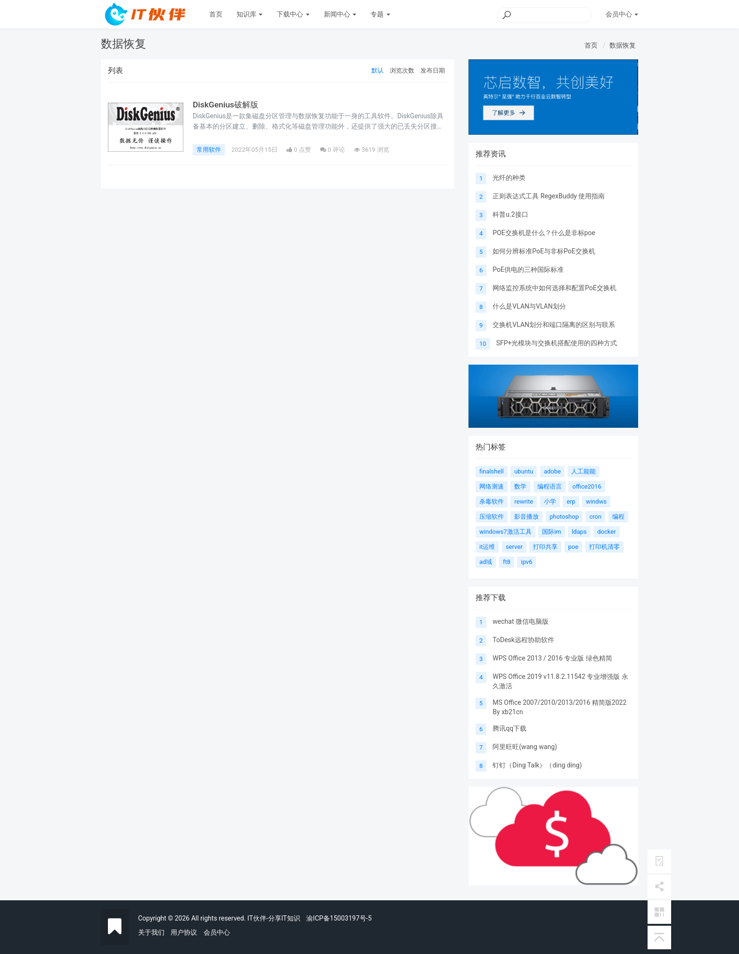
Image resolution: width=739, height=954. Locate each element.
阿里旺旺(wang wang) (525, 746)
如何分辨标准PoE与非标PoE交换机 (544, 251)
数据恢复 (622, 45)
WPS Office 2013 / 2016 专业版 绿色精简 (552, 658)
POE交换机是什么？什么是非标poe (544, 232)
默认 (377, 70)
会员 (622, 14)
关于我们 (151, 932)
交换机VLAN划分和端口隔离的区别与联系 (554, 324)
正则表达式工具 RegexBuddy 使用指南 (549, 196)
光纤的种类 (509, 177)
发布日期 (432, 70)
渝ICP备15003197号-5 (338, 918)
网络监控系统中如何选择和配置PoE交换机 (554, 288)
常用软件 (209, 149)
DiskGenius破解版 (226, 104)
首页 (215, 14)
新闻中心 (340, 14)
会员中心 (217, 932)
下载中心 (293, 14)
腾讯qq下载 (509, 728)
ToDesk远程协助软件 (523, 640)
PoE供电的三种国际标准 (528, 269)
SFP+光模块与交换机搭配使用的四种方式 (556, 343)
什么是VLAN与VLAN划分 (529, 306)
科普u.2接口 (510, 214)
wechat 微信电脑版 (521, 621)
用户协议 (184, 932)
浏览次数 (402, 70)
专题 (380, 14)
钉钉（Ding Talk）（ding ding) (537, 765)
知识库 (250, 14)
